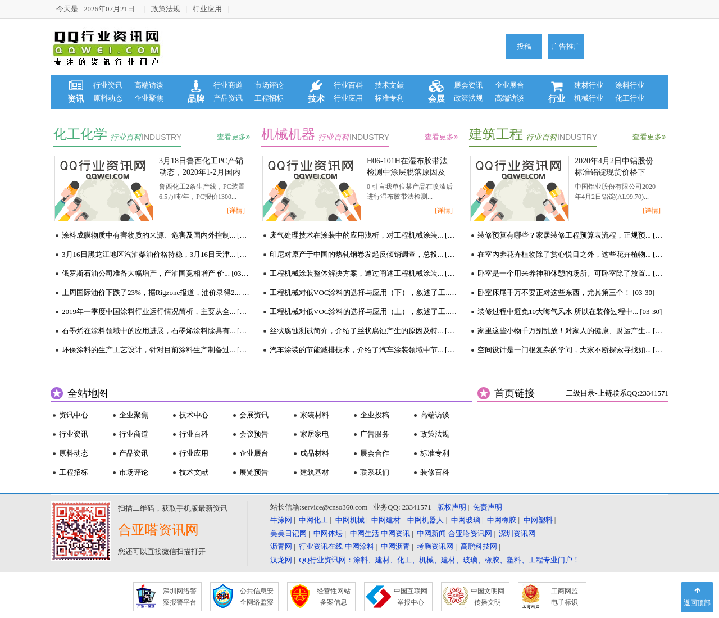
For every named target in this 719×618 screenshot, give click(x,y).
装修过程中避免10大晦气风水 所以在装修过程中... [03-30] (569, 311)
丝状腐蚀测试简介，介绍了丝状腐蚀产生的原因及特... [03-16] (364, 330)
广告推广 (566, 46)
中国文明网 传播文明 (487, 596)
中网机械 (350, 520)
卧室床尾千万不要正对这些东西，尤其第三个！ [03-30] (565, 292)
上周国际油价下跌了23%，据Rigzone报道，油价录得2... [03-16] (156, 292)
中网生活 (364, 533)
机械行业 (588, 98)
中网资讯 (395, 533)
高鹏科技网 (479, 546)
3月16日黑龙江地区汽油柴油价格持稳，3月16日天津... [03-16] (156, 254)
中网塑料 (538, 520)
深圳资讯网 (517, 533)
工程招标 (269, 98)
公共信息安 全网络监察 (257, 596)
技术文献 (389, 85)
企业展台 (509, 85)
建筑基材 (314, 472)
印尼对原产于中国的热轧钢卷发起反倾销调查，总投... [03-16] (364, 254)
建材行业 (588, 85)
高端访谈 (148, 85)
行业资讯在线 (321, 546)
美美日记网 (288, 533)
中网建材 (386, 520)
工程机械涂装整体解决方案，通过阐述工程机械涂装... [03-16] (364, 273)
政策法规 (165, 8)
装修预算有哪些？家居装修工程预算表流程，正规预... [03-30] (571, 235)
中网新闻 (431, 533)
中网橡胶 (501, 520)
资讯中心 (73, 415)
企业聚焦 (148, 98)
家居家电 (314, 434)
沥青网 (281, 546)
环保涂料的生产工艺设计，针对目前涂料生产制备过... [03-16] (156, 350)
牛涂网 (281, 520)
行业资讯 (107, 85)
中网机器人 (425, 520)
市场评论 (269, 85)
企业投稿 (374, 415)
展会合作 (374, 453)
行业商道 (228, 85)
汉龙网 (281, 560)
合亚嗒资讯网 (470, 533)
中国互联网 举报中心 (410, 596)
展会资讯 (468, 85)
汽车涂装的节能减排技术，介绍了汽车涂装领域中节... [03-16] (364, 350)
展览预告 (254, 472)
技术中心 (193, 415)
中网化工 (313, 520)
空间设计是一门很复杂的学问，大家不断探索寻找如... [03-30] (571, 350)
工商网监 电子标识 (564, 596)
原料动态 (107, 98)
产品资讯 (228, 98)
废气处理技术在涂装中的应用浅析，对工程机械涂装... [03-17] (364, 235)
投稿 (524, 46)
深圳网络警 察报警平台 (180, 596)
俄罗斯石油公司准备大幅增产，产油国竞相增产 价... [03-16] (156, 273)
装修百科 (434, 472)
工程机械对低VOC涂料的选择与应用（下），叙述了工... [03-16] (364, 292)
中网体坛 (328, 533)
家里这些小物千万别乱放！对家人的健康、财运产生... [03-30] (571, 330)
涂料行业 (629, 85)
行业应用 (207, 8)
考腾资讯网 (435, 546)
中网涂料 (359, 546)
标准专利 (389, 98)
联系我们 (374, 472)
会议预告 (254, 434)
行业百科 (348, 85)
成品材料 (314, 453)
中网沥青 (395, 546)
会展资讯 (254, 415)
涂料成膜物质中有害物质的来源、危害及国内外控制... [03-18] (156, 235)
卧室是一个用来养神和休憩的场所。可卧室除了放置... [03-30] (571, 273)
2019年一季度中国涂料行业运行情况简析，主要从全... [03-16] (156, 311)
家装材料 (314, 415)
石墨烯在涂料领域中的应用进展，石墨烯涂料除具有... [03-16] (156, 330)
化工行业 (629, 98)
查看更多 (233, 137)
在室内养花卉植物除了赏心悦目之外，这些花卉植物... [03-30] (571, 254)
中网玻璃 (465, 520)
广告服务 (374, 434)
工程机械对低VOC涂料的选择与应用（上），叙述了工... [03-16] (364, 311)
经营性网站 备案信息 (334, 596)
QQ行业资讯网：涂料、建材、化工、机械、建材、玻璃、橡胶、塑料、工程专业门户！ (439, 560)
